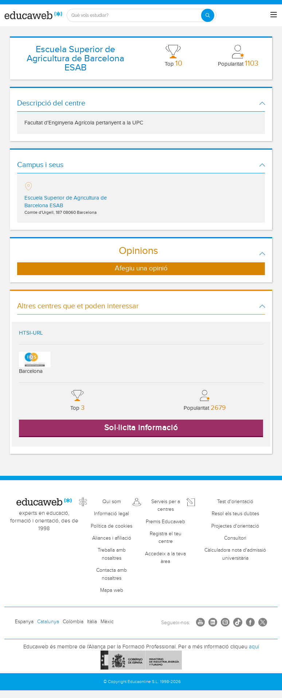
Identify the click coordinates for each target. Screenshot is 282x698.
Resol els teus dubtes (235, 514)
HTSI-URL (31, 333)
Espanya (24, 622)
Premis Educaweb (165, 522)
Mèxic (107, 622)
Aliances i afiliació (111, 538)
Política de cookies (111, 526)
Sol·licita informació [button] (141, 427)
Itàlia (92, 622)
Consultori (235, 538)
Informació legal (111, 514)
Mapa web (111, 590)
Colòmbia (73, 622)
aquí (254, 647)
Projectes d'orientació (235, 526)
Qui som (111, 502)
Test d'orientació (235, 502)
